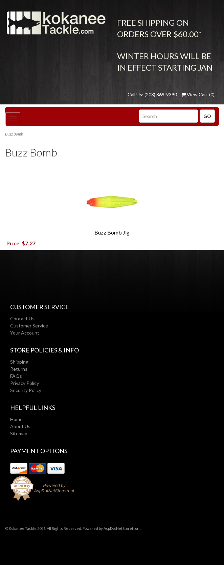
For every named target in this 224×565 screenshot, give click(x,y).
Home (16, 419)
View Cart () (198, 94)
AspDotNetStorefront (122, 528)
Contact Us (22, 318)
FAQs (16, 376)
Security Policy (25, 390)
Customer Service (29, 325)
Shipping (19, 362)
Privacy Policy (24, 383)
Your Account (24, 333)
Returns (18, 369)
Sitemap (18, 433)
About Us (20, 426)
